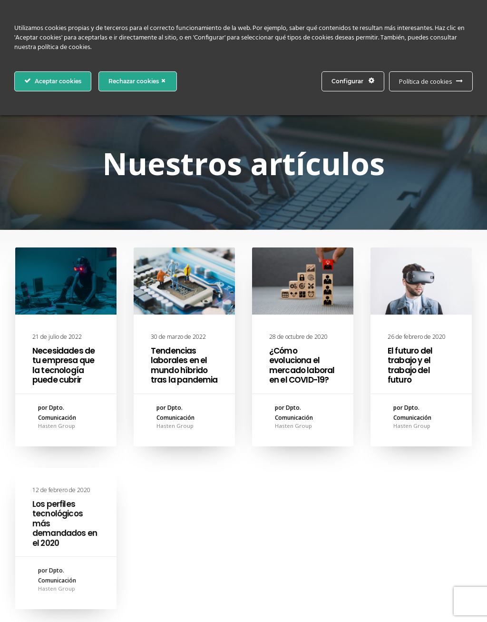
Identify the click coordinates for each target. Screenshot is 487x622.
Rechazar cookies (137, 81)
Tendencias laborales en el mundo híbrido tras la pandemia (184, 365)
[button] (66, 281)
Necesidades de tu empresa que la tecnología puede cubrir (63, 365)
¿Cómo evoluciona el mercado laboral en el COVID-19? (301, 365)
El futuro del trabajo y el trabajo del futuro (410, 367)
